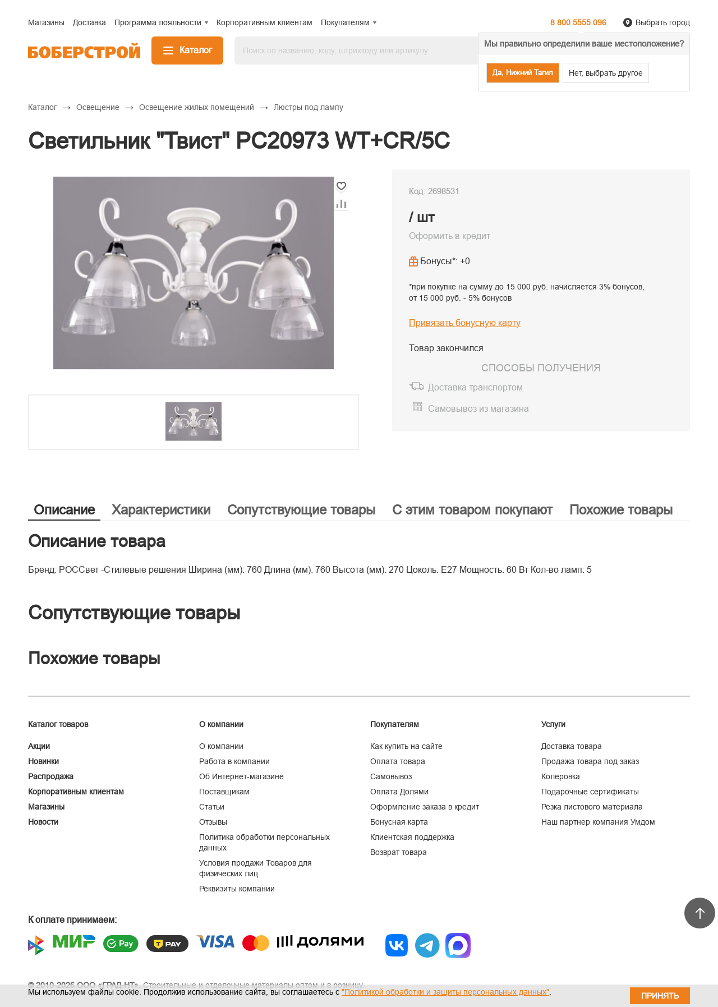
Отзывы (213, 821)
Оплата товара (397, 761)
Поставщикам (224, 791)
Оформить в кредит (449, 236)
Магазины (46, 806)
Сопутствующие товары (301, 509)
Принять (660, 995)
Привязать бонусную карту (465, 323)
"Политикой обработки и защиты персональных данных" (445, 991)
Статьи (211, 806)
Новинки (43, 761)
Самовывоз (391, 776)
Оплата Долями (399, 791)
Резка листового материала (592, 806)
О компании (221, 746)
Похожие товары (621, 509)
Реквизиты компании (237, 888)
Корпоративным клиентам (76, 791)
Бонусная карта (399, 821)
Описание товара (96, 541)
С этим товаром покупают (472, 509)
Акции (39, 746)
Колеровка (560, 776)
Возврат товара (398, 852)
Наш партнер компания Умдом (598, 821)
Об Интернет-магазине (241, 776)
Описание (64, 509)
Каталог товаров (58, 724)
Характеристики (161, 509)
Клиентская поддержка (412, 837)
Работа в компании (234, 761)
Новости (43, 821)
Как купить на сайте (406, 746)
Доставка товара (571, 746)
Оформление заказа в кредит (424, 806)
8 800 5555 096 (578, 22)
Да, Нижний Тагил (523, 72)
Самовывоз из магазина (478, 408)
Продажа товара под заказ (590, 761)
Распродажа (50, 776)
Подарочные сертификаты (590, 791)
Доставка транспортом (475, 387)
